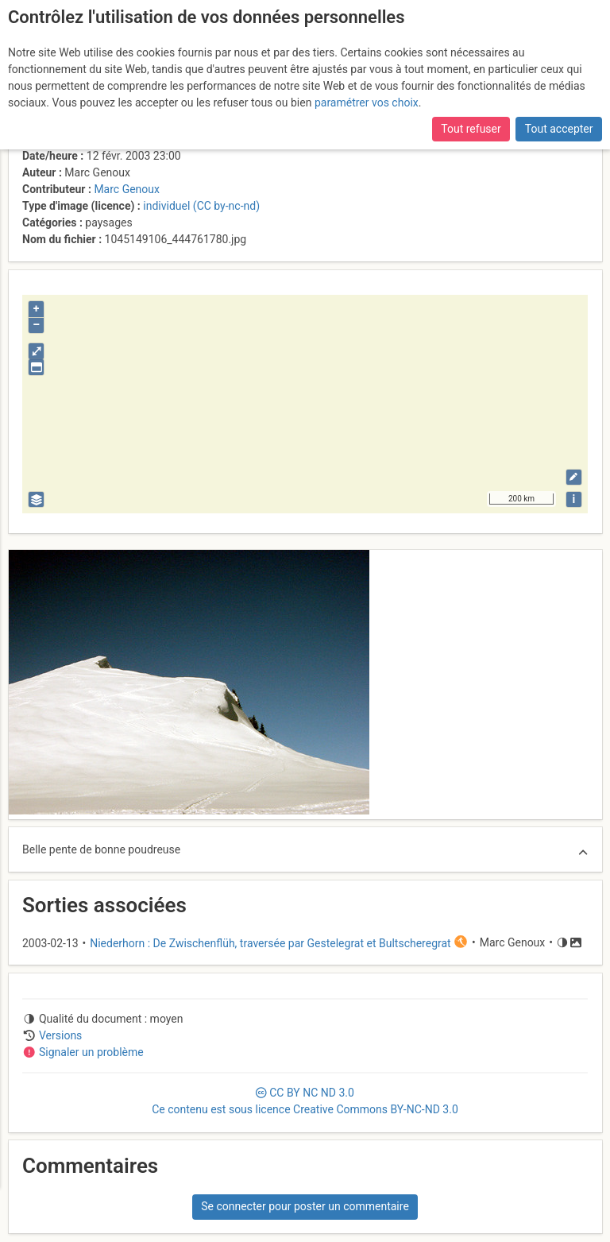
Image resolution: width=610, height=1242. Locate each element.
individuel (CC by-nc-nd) (201, 205)
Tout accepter (559, 128)
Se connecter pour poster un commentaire (305, 1206)
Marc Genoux (127, 189)
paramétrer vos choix (367, 102)
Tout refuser (470, 128)
